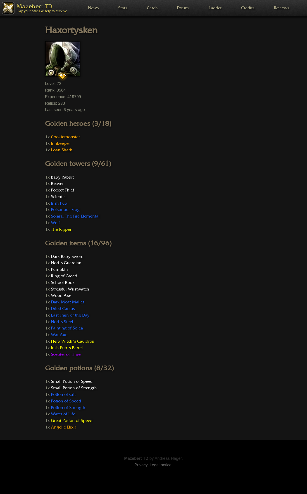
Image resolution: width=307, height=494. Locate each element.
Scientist (59, 196)
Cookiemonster (65, 136)
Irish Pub (59, 203)
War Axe (59, 334)
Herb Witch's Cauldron (72, 341)
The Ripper (61, 229)
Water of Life (63, 414)
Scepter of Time (65, 354)
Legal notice (160, 465)
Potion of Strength (68, 407)
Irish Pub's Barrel (67, 347)
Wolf (55, 222)
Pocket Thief (62, 190)
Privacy (140, 465)
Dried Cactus (63, 308)
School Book (63, 282)
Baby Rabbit (62, 177)
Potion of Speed (66, 401)
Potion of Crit (63, 394)
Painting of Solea (67, 328)
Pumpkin (59, 269)
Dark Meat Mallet (67, 302)
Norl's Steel (62, 321)
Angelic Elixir (63, 427)
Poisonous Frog (65, 209)
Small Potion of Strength (74, 387)
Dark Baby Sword (67, 256)
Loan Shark (61, 150)
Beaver (57, 183)
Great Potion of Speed (71, 420)
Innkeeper (60, 143)
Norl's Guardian (66, 262)
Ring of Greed (64, 276)
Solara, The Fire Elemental (75, 216)
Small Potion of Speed (72, 381)
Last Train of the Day (70, 315)
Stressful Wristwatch (70, 289)
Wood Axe (61, 295)
